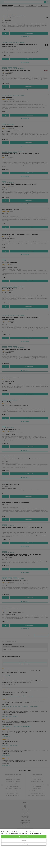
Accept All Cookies (24, 837)
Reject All (23, 840)
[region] (25, 838)
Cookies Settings (24, 844)
